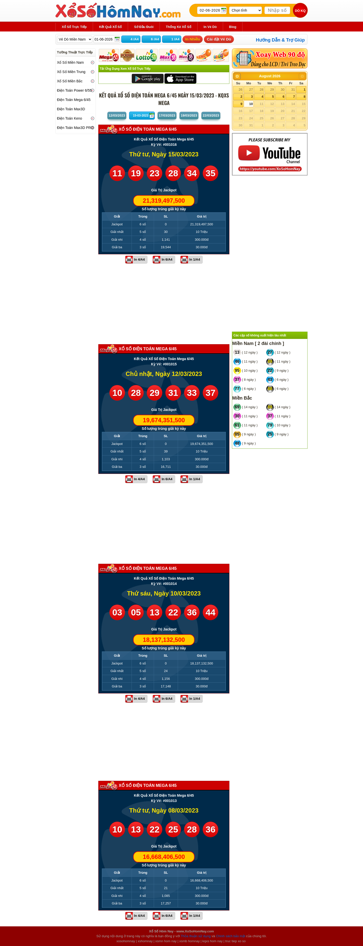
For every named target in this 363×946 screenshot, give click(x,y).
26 (240, 89)
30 (282, 89)
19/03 (189, 115)
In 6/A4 (167, 259)
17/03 (167, 115)
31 (293, 89)
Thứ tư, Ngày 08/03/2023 (164, 810)
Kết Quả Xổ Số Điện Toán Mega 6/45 (164, 139)
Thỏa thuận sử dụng (196, 936)
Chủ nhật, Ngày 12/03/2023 (164, 373)
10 (251, 104)
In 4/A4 (139, 259)
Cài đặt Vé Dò (219, 39)
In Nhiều (192, 39)
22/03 (211, 115)
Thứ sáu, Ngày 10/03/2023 (164, 593)
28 (261, 89)
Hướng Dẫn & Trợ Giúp (280, 40)
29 (272, 89)
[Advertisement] (163, 304)
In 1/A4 (194, 259)
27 (251, 89)
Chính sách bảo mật (230, 936)
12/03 (117, 115)
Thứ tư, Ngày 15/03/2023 (164, 154)
